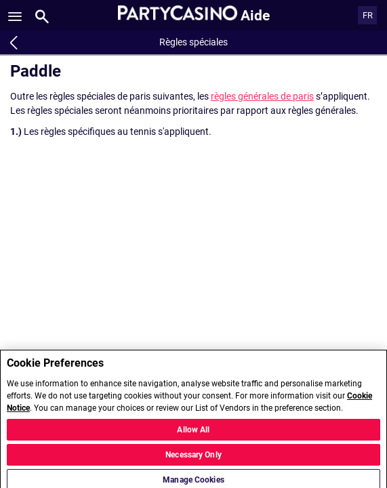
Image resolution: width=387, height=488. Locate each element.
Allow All (193, 434)
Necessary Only (193, 459)
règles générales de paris (262, 96)
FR (368, 15)
